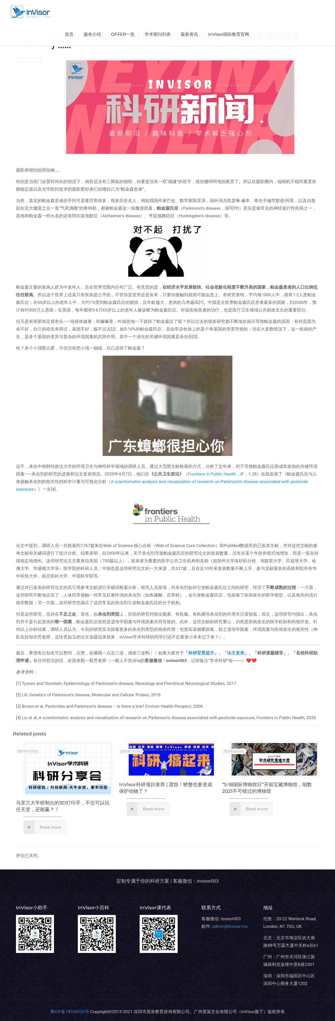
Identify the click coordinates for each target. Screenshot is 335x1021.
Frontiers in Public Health (212, 473)
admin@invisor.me (230, 926)
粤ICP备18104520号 (69, 1011)
